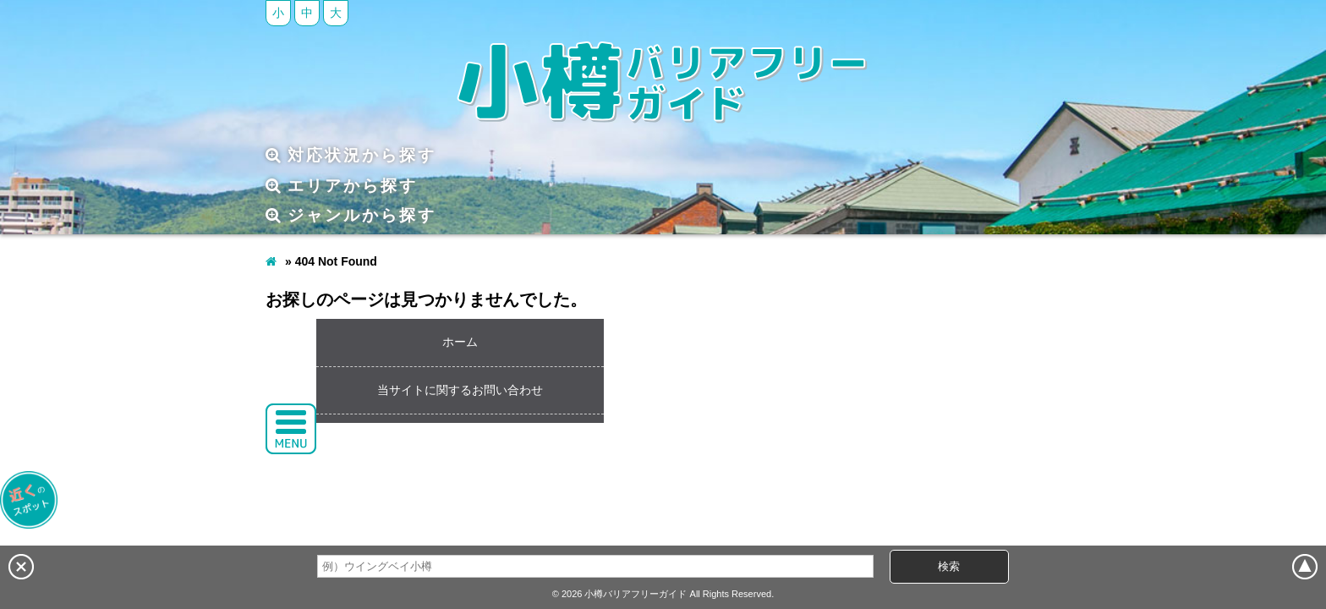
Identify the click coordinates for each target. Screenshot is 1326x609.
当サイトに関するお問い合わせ (460, 390)
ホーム (460, 341)
